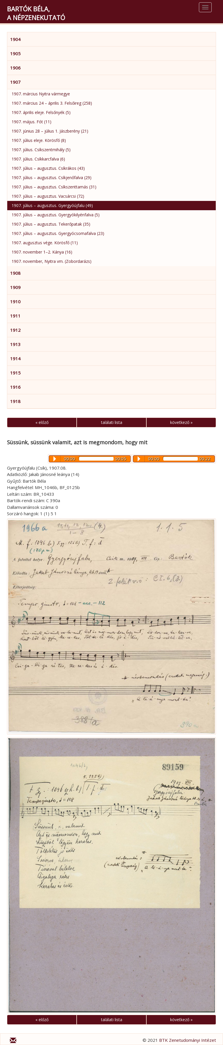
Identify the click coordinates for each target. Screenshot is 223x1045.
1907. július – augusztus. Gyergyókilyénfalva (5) (56, 214)
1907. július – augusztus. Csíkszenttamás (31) (54, 187)
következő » (181, 422)
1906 (15, 68)
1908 (15, 273)
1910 (15, 301)
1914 (15, 358)
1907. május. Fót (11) (31, 121)
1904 (15, 39)
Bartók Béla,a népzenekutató (36, 13)
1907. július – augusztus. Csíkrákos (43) (48, 168)
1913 (15, 344)
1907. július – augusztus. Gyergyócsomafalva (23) (58, 233)
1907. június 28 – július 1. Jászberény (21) (50, 131)
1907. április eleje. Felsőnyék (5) (41, 112)
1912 (15, 330)
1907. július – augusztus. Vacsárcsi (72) (48, 196)
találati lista (111, 422)
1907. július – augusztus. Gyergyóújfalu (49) (52, 205)
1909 (15, 287)
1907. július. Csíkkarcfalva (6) (38, 159)
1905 (15, 53)
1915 (15, 373)
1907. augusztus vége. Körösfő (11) (45, 242)
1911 (15, 316)
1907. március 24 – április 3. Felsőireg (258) (52, 103)
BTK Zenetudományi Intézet (187, 1040)
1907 (15, 82)
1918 (15, 401)
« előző (41, 422)
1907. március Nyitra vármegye (41, 94)
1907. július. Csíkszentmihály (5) (41, 149)
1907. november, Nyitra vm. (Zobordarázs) (51, 261)
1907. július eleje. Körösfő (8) (39, 140)
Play (139, 458)
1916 (15, 387)
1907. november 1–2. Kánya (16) (42, 252)
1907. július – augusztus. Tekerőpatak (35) (51, 224)
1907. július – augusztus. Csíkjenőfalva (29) (51, 177)
